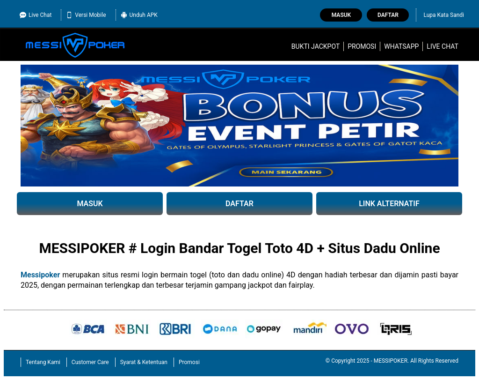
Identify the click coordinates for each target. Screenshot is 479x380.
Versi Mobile (86, 15)
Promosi (362, 46)
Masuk (341, 15)
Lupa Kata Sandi (443, 15)
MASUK (89, 203)
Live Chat (35, 15)
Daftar (388, 15)
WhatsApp (401, 46)
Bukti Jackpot (315, 46)
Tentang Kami (43, 362)
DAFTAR (239, 203)
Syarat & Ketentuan (143, 362)
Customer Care (90, 362)
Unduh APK (139, 15)
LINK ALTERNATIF (389, 203)
